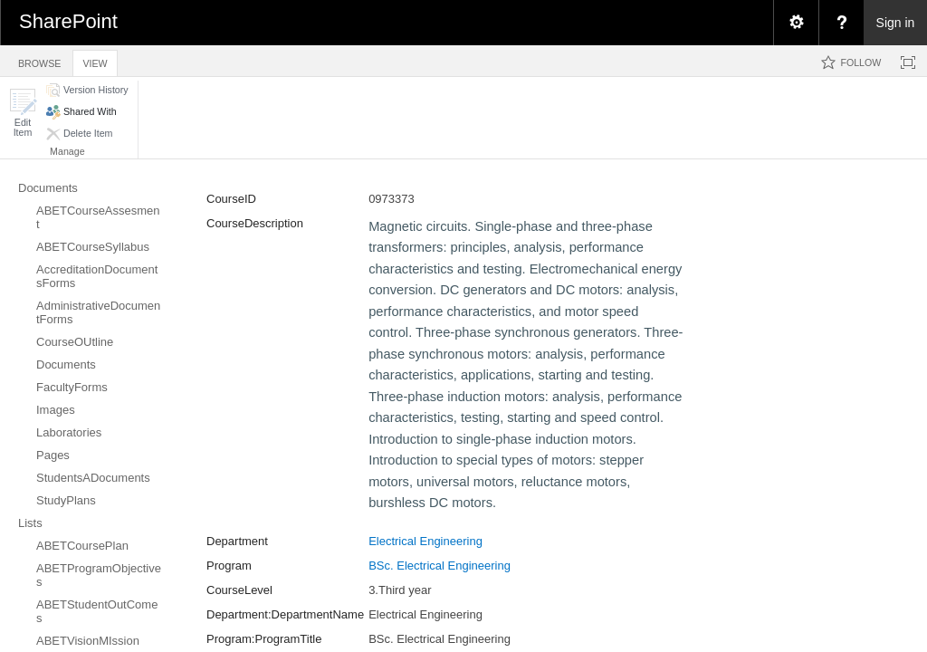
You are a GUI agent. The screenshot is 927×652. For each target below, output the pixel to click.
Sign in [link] (895, 22)
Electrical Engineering (425, 541)
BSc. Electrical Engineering (439, 565)
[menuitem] (795, 22)
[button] (23, 113)
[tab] (39, 60)
